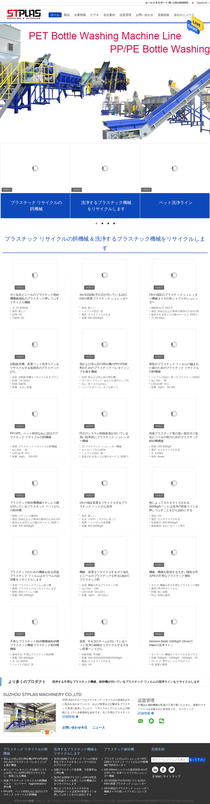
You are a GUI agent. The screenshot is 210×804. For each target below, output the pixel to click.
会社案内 (109, 15)
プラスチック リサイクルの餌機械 (36, 205)
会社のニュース (184, 15)
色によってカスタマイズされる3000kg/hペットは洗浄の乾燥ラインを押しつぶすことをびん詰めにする (173, 506)
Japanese (203, 2)
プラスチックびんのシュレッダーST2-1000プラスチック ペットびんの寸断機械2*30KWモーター (126, 762)
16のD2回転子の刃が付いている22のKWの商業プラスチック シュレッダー (125, 782)
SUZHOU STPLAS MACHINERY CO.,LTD (42, 694)
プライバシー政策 (24, 800)
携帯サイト (158, 781)
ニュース (98, 727)
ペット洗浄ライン (176, 202)
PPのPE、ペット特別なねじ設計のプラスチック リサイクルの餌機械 (26, 793)
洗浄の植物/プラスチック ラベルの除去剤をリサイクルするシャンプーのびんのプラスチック (76, 762)
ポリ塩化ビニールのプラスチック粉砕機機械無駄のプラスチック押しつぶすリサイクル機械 (34, 298)
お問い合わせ (144, 15)
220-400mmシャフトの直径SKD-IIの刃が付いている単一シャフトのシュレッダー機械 (125, 772)
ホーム (55, 15)
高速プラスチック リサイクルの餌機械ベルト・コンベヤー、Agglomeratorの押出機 (25, 783)
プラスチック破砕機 (119, 749)
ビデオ (94, 15)
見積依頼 (163, 15)
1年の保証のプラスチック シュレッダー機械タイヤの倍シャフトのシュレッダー (173, 298)
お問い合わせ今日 (74, 727)
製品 (67, 15)
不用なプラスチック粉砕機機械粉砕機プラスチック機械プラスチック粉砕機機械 (34, 645)
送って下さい (197, 759)
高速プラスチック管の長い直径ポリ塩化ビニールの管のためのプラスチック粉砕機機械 (173, 437)
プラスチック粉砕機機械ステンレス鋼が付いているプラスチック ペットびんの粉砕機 (35, 506)
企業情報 (80, 15)
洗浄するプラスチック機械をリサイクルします (106, 205)
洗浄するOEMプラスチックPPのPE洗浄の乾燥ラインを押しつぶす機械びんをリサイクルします (75, 780)
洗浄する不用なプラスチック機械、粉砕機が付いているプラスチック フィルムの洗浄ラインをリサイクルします (126, 681)
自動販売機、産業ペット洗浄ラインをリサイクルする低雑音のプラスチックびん (34, 367)
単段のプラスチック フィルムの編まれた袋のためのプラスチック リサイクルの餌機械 (174, 367)
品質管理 (125, 15)
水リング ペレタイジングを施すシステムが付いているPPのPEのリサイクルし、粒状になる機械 (25, 772)
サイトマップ (171, 776)
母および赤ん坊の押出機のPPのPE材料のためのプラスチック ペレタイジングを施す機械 (104, 367)
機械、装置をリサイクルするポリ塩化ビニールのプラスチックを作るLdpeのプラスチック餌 (104, 575)
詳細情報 (70, 716)
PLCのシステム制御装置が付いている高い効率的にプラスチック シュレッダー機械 (104, 437)
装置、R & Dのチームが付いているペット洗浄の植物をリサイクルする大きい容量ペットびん (104, 645)
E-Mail (157, 776)
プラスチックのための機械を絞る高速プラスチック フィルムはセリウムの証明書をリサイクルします (35, 575)
